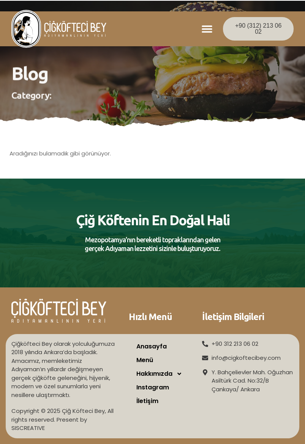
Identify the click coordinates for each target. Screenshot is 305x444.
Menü (144, 360)
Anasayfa (151, 346)
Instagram (152, 387)
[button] (207, 29)
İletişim (147, 401)
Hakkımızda (159, 374)
